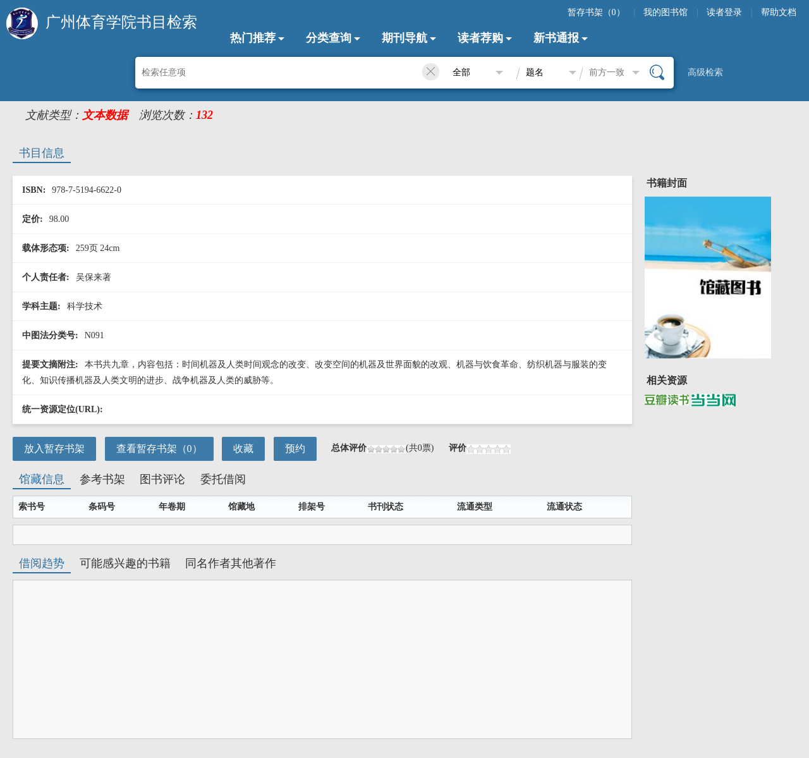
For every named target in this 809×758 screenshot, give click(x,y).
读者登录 (724, 12)
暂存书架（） (596, 12)
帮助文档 (778, 12)
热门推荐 (253, 38)
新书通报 (556, 38)
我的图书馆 (665, 12)
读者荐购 (480, 38)
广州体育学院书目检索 (121, 22)
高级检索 (705, 72)
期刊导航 (404, 38)
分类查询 (328, 38)
